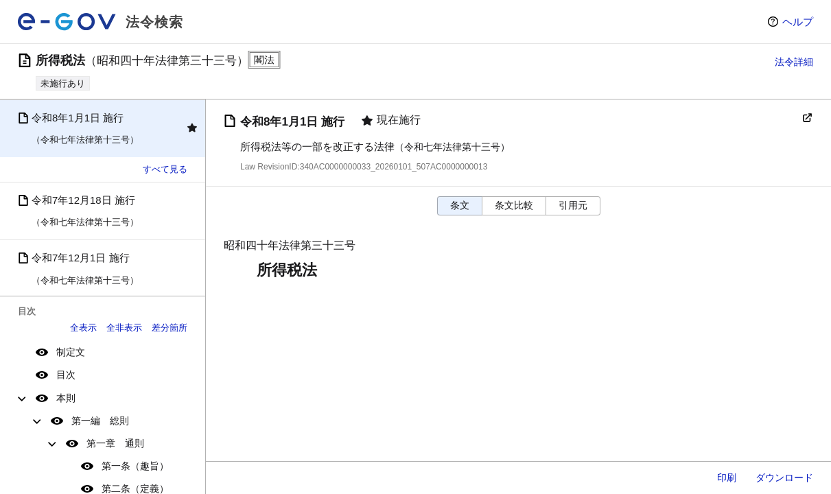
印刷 (726, 477)
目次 (65, 374)
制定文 (70, 351)
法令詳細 (794, 61)
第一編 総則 (100, 420)
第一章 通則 (115, 443)
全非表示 (124, 327)
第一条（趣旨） (135, 465)
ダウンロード (784, 477)
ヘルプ (797, 21)
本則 (65, 397)
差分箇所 (169, 327)
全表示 (83, 327)
